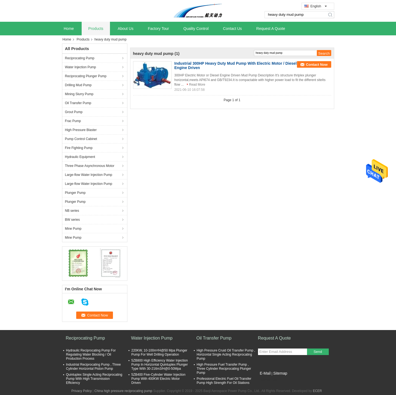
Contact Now (316, 65)
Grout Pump (74, 112)
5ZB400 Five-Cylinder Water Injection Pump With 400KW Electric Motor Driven (158, 379)
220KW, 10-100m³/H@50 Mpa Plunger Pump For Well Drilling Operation (159, 352)
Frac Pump (73, 121)
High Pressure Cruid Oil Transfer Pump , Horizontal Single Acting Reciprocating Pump (226, 354)
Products (95, 28)
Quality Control (196, 28)
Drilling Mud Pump (78, 85)
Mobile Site (267, 380)
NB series (72, 211)
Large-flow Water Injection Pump (88, 175)
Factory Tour (158, 28)
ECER (317, 391)
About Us (126, 28)
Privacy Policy (81, 391)
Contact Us (232, 28)
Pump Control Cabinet (81, 139)
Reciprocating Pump (79, 58)
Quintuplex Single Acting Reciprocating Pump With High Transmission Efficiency (94, 379)
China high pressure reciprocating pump (123, 391)
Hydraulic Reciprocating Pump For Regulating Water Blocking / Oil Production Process (91, 354)
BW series (72, 220)
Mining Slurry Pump (79, 94)
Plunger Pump (75, 193)
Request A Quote (270, 28)
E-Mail (265, 373)
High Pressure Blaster (81, 130)
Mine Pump (73, 229)
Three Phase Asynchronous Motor (89, 166)
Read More (197, 84)
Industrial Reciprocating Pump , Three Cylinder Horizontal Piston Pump (93, 367)
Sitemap (280, 373)
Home (69, 28)
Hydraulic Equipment (80, 157)
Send (318, 352)
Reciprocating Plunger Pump (86, 76)
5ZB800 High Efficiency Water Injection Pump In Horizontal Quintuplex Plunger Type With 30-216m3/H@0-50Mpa (159, 365)
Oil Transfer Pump (78, 103)
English (319, 6)
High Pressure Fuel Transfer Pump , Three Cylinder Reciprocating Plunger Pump (224, 369)
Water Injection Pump (80, 67)
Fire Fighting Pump (79, 148)
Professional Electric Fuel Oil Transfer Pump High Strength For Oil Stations (224, 381)
